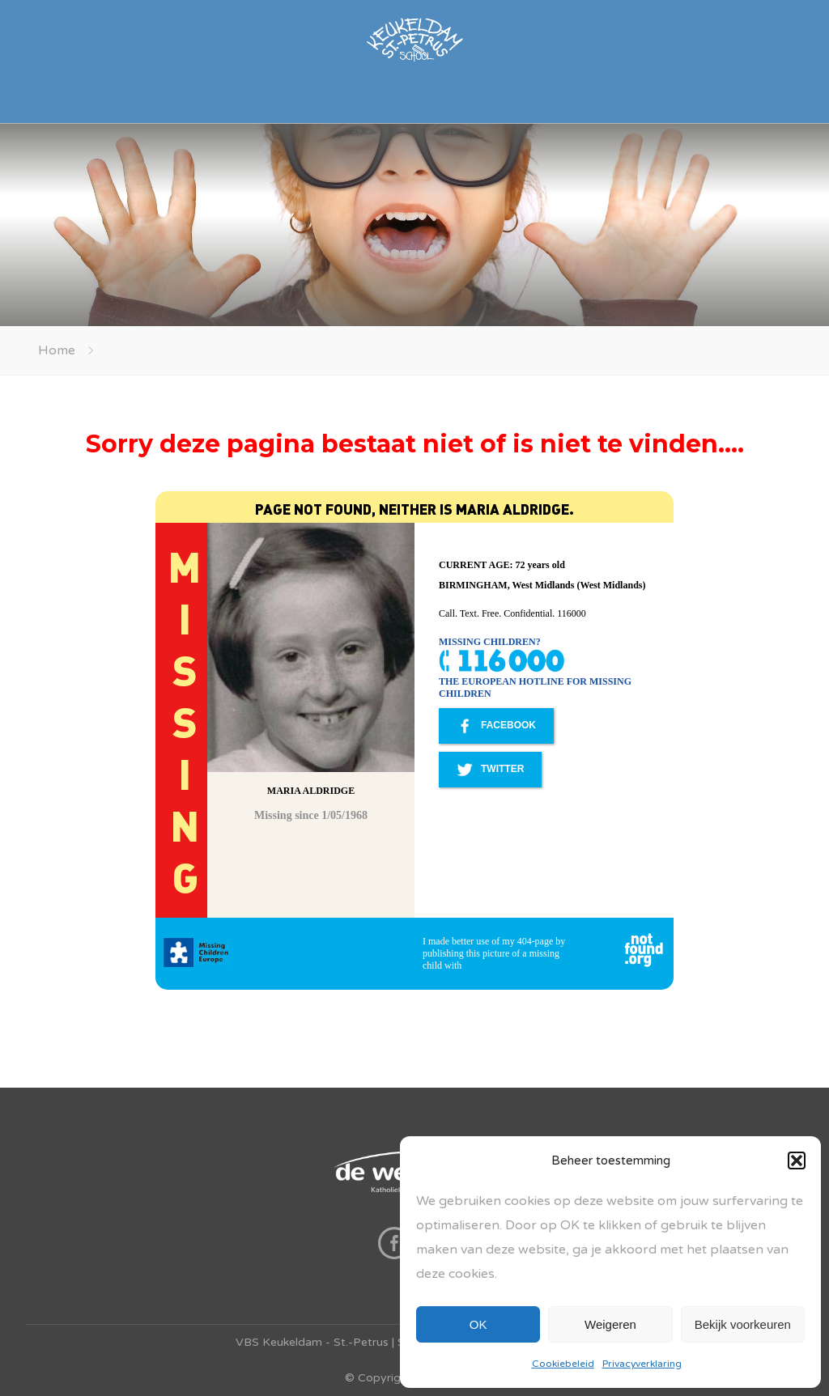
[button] (797, 1160)
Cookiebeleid (563, 1363)
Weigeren (610, 1324)
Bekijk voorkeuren (743, 1324)
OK (478, 1324)
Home (56, 350)
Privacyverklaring (642, 1363)
